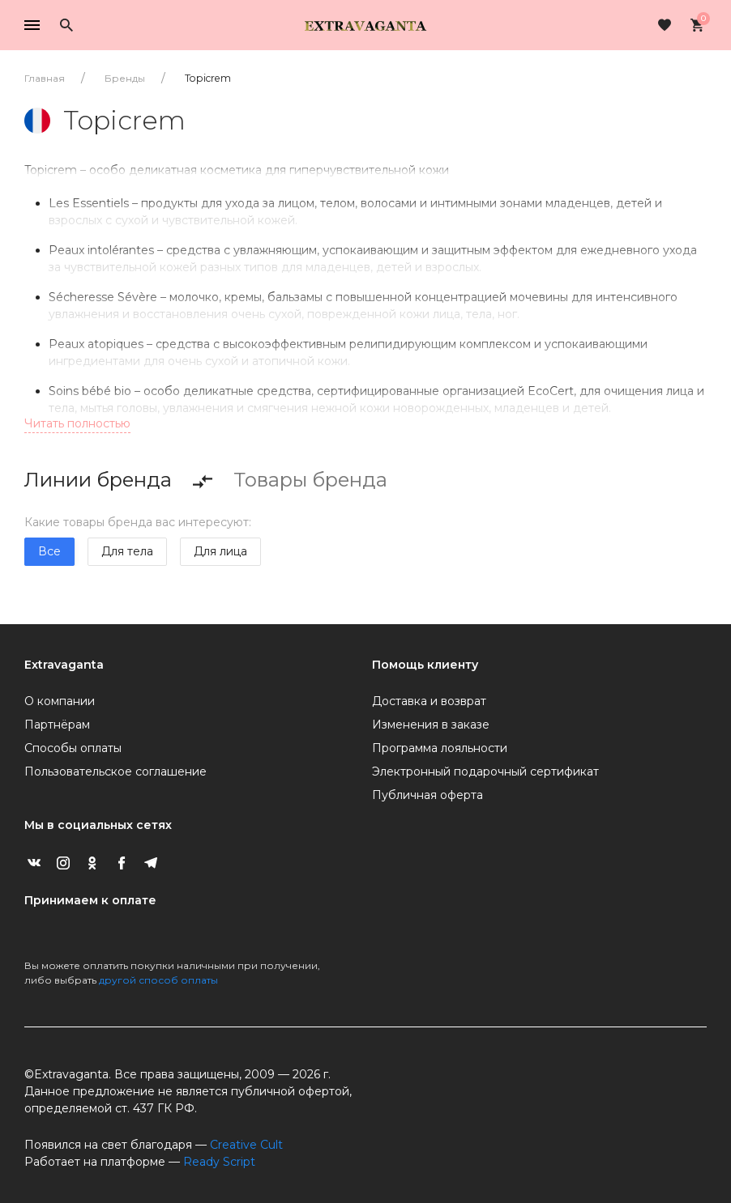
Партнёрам (57, 724)
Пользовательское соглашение (115, 771)
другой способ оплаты (158, 980)
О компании (59, 701)
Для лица (220, 551)
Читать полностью (77, 423)
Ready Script (219, 1161)
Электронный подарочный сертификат (485, 771)
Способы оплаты (73, 748)
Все (49, 551)
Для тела (127, 551)
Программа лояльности (439, 748)
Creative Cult (246, 1144)
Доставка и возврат (429, 701)
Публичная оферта (427, 795)
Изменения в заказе (430, 724)
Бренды (125, 78)
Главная (44, 78)
